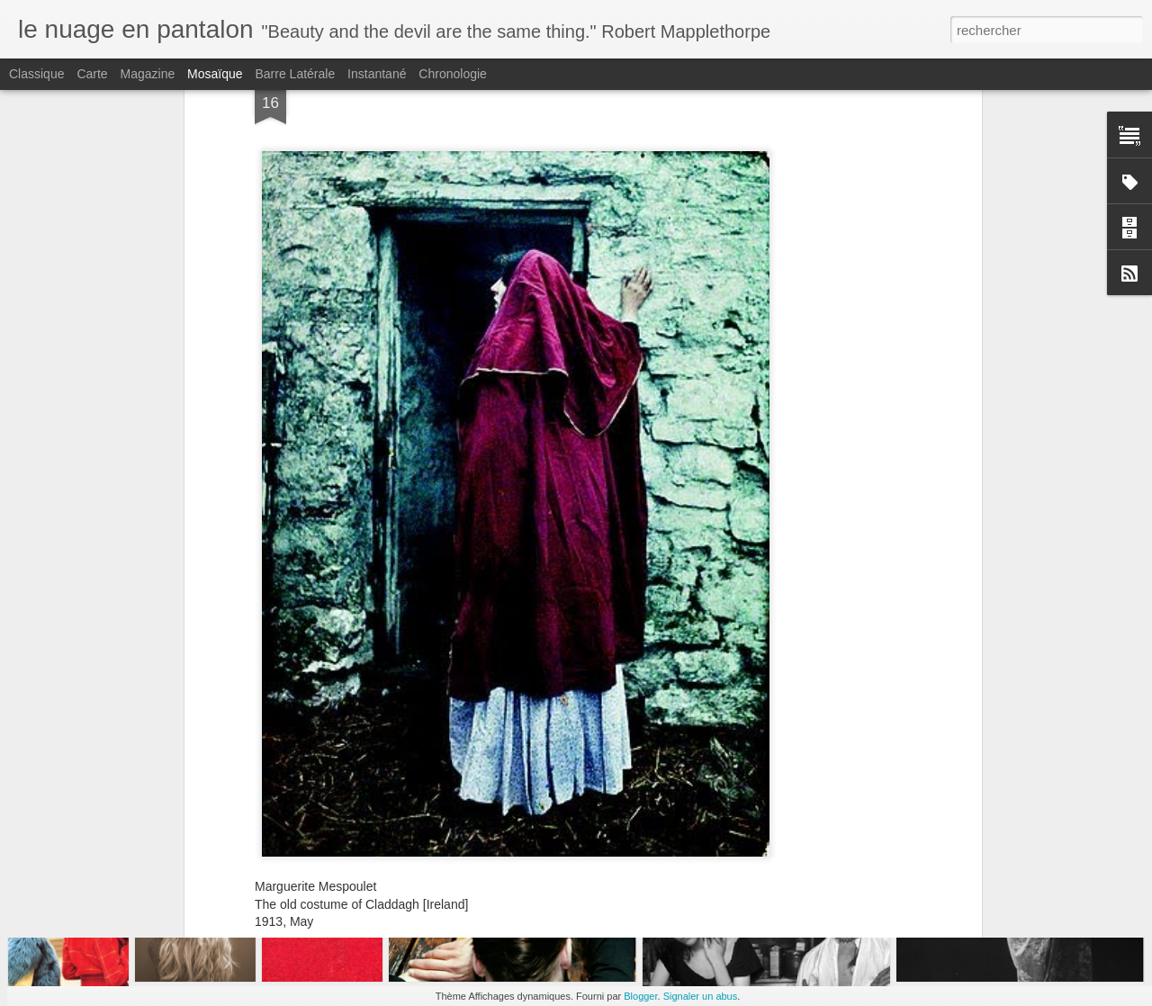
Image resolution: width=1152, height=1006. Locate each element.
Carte (91, 74)
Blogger (640, 996)
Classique (36, 74)
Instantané (376, 74)
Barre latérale (295, 74)
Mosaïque (214, 74)
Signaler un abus (700, 996)
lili (670, 784)
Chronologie (452, 74)
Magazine (148, 74)
